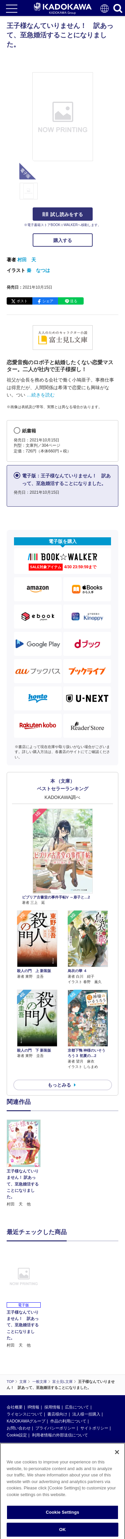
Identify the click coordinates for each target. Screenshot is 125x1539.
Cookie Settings (62, 1515)
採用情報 (52, 1407)
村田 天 (26, 259)
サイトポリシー (94, 1428)
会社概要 (15, 1407)
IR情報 (33, 1407)
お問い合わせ (19, 1428)
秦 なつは (38, 270)
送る (73, 301)
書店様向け (57, 1414)
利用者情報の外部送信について (60, 1435)
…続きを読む (41, 394)
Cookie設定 (17, 1435)
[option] (25, 1164)
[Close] (117, 1455)
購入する (62, 240)
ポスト (22, 301)
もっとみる (59, 1085)
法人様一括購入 (86, 1414)
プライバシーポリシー (55, 1428)
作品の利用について (68, 1421)
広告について (77, 1407)
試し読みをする (62, 214)
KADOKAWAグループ (26, 1421)
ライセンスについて (25, 1414)
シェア (47, 301)
